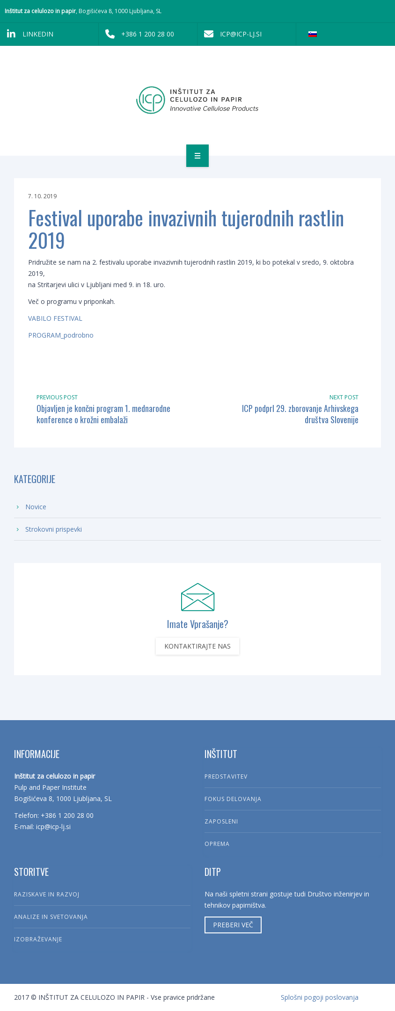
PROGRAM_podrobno (61, 335)
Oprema (217, 844)
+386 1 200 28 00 (136, 34)
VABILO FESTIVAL (55, 318)
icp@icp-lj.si (230, 34)
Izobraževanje (38, 939)
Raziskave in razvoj (47, 894)
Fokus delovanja (233, 799)
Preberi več (233, 924)
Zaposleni (221, 821)
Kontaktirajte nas (197, 646)
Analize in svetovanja (51, 917)
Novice (35, 506)
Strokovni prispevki (53, 529)
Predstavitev (226, 776)
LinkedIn (26, 34)
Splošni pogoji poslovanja (319, 997)
